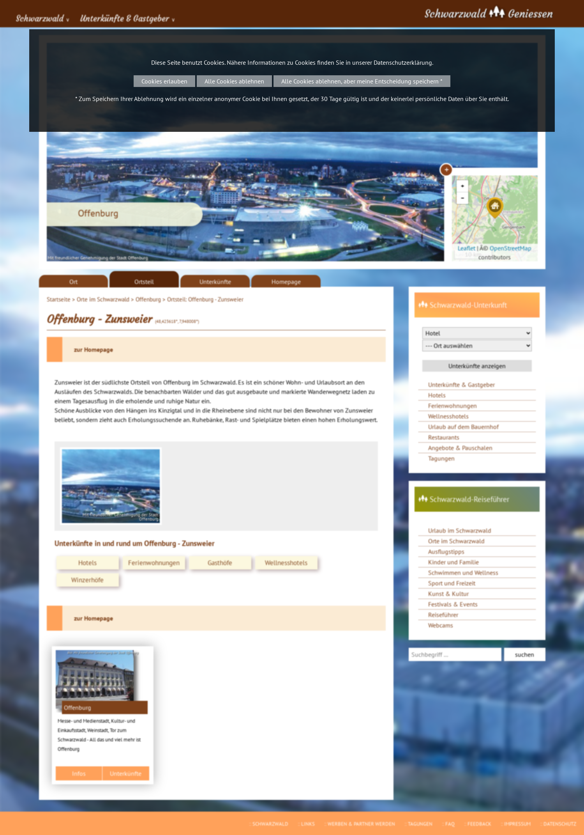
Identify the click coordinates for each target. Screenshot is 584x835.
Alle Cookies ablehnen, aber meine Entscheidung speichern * (362, 81)
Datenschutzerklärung (403, 62)
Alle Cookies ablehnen (234, 81)
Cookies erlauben (164, 81)
